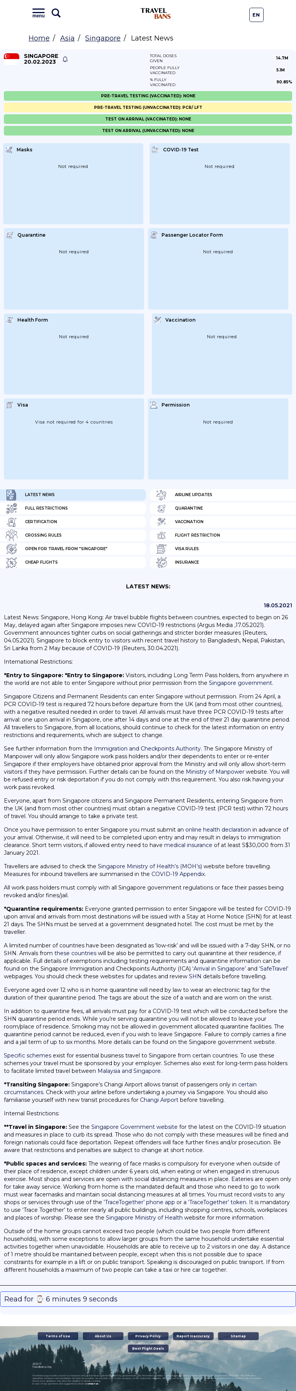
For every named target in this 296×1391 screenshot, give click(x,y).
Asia (67, 38)
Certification (31, 522)
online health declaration (218, 829)
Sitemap (238, 1336)
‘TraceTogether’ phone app (139, 1202)
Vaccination (180, 522)
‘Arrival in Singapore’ (219, 968)
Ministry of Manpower (215, 771)
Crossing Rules (34, 535)
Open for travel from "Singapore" (57, 549)
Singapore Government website (134, 1126)
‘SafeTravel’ (273, 968)
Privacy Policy (148, 1336)
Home (39, 38)
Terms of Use (57, 1336)
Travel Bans (156, 13)
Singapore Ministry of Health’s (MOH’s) (150, 866)
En (256, 15)
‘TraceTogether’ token (217, 1202)
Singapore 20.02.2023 (41, 59)
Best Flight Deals (148, 1348)
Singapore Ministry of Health (144, 1217)
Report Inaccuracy (193, 1336)
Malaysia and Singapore (129, 1070)
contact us (92, 1383)
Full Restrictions (37, 508)
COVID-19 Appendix (178, 874)
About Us (103, 1336)
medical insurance (188, 845)
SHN (195, 976)
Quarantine (179, 508)
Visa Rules (177, 549)
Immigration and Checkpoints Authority (147, 748)
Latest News (30, 495)
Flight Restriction (188, 535)
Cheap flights (32, 562)
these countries (75, 953)
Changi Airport (159, 1099)
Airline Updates (184, 495)
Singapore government (240, 682)
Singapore (103, 38)
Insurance (177, 562)
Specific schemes (27, 1055)
